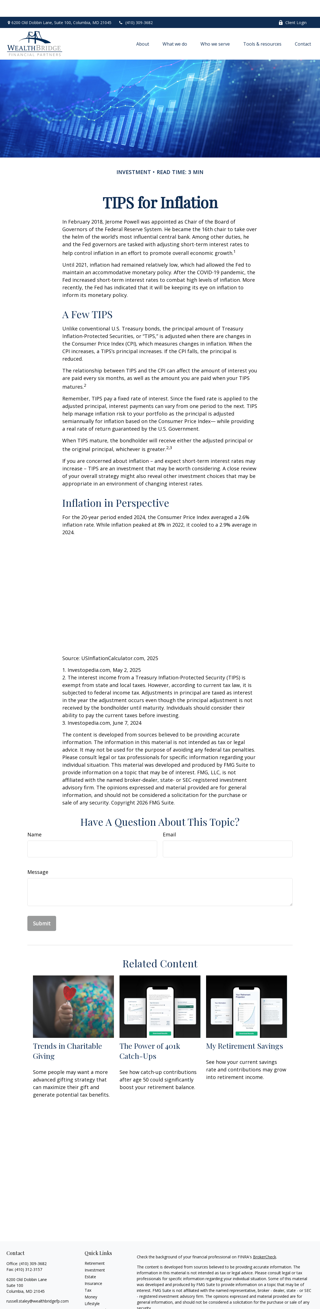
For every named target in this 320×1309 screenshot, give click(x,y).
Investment (95, 1253)
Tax (88, 1273)
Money (91, 1280)
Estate (90, 1260)
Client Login (292, 5)
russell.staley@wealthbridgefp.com (37, 1284)
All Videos (93, 1300)
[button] (143, 27)
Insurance (93, 1266)
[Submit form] (41, 906)
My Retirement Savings (244, 1029)
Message (37, 855)
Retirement (95, 1246)
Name (34, 817)
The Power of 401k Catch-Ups (150, 1034)
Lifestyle (92, 1286)
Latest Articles (97, 1293)
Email (169, 817)
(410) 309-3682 (135, 5)
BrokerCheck (264, 1240)
